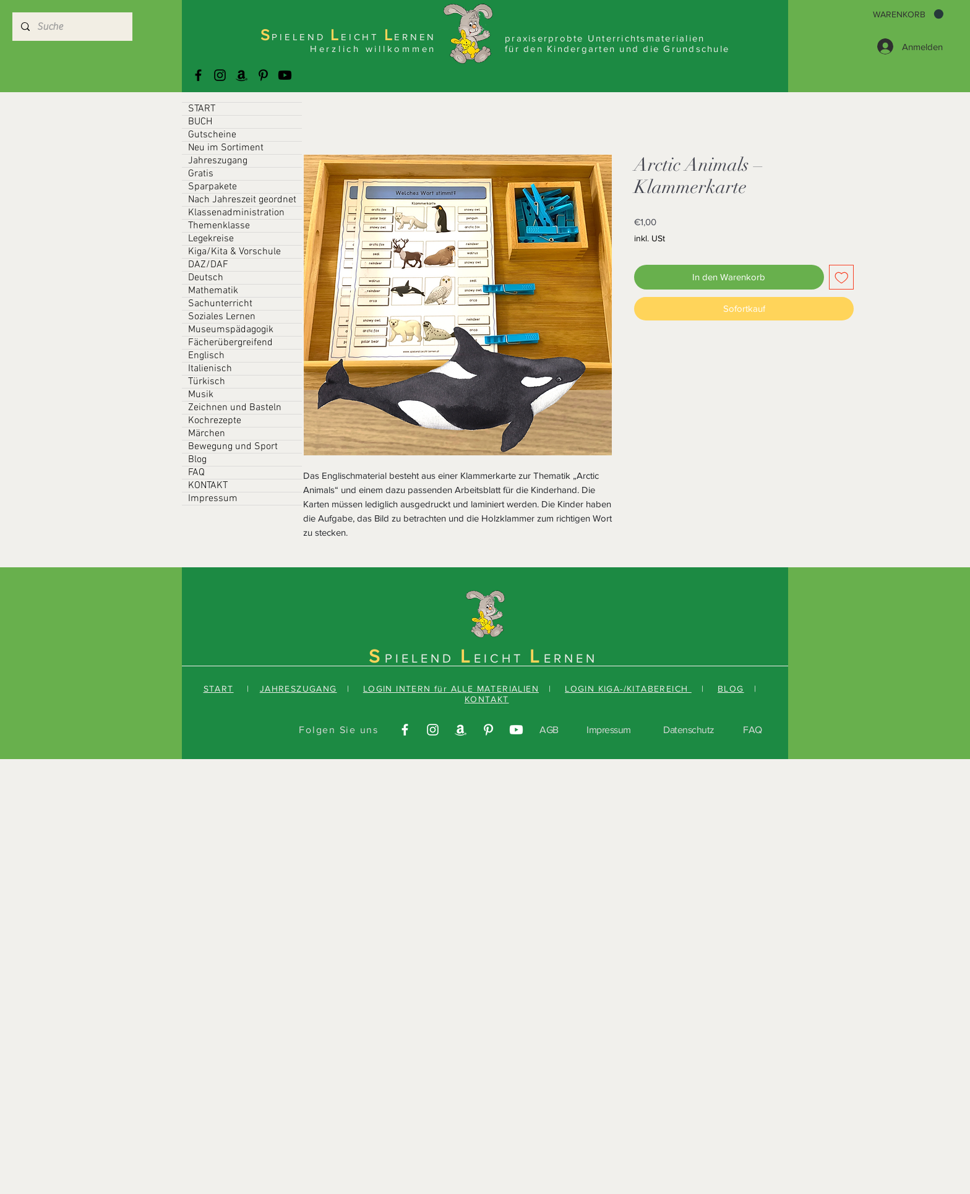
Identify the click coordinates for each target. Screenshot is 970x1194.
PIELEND (422, 658)
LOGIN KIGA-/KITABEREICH (628, 689)
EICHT (502, 658)
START (201, 109)
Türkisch (206, 382)
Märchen (206, 433)
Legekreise (211, 239)
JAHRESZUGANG (298, 689)
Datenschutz (689, 729)
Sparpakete (212, 187)
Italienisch (210, 369)
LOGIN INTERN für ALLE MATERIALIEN (451, 689)
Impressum (213, 498)
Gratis (200, 174)
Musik (200, 395)
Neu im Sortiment (226, 148)
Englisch (206, 356)
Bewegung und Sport (233, 446)
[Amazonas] (241, 75)
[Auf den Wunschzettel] (841, 277)
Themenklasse (219, 226)
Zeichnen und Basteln (234, 408)
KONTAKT (208, 485)
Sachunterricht (220, 304)
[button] (908, 14)
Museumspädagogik (230, 330)
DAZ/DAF (208, 265)
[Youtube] (285, 75)
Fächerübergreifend (230, 343)
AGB (549, 729)
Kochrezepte (214, 420)
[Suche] (71, 26)
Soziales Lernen (221, 317)
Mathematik (213, 291)
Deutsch (205, 278)
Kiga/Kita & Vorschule (234, 252)
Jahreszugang (217, 161)
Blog (197, 459)
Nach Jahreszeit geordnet (242, 200)
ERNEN (571, 658)
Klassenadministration (236, 213)
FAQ (196, 472)
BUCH (200, 122)
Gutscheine (212, 135)
